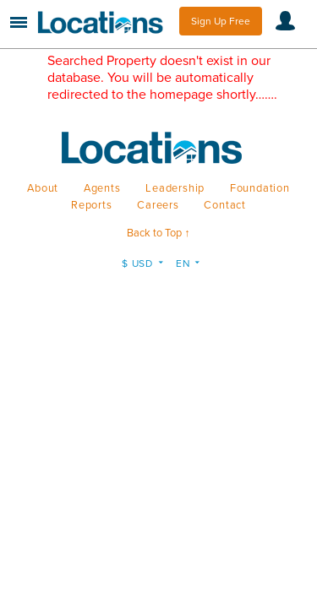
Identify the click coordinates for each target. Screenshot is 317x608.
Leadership (175, 188)
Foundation (260, 188)
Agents (102, 188)
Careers (158, 205)
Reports (91, 205)
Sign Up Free (220, 21)
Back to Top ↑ (158, 233)
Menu (18, 22)
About (42, 188)
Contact (225, 205)
